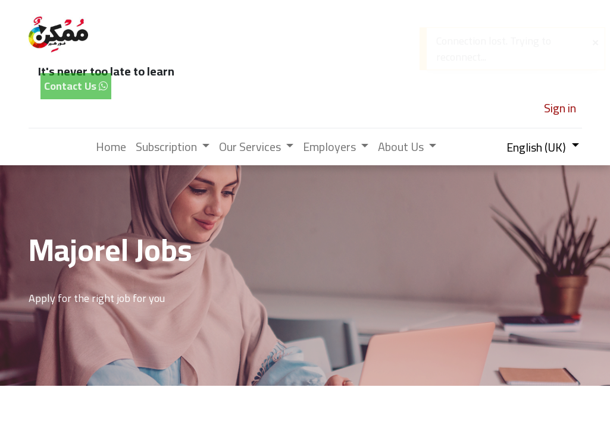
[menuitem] (111, 146)
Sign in (560, 108)
